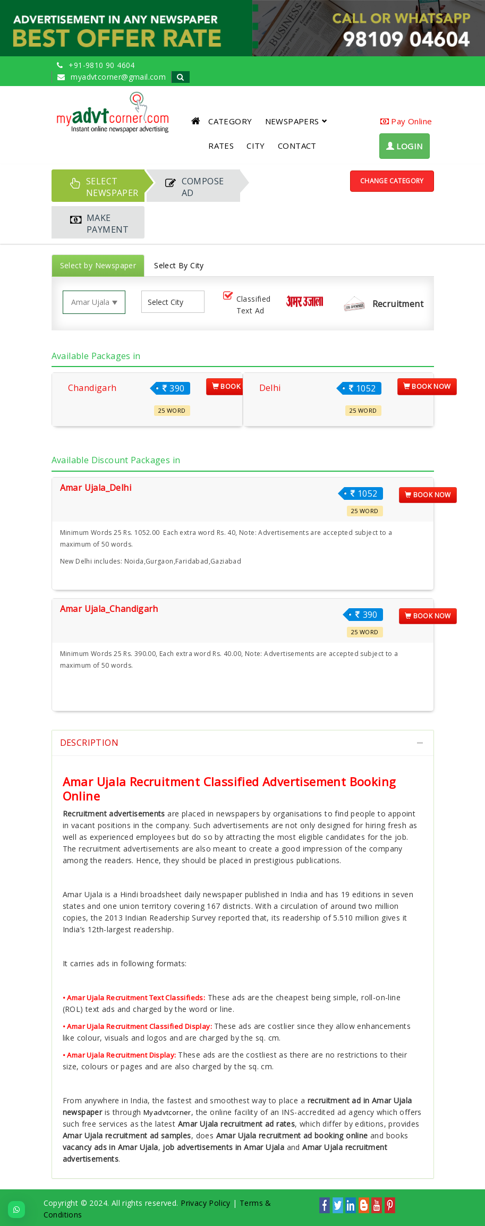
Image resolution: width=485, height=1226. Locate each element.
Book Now (236, 386)
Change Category (392, 180)
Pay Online (406, 121)
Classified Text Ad (245, 305)
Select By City (179, 265)
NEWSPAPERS (296, 121)
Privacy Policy (206, 1203)
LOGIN (404, 146)
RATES (221, 145)
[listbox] (169, 302)
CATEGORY (230, 121)
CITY (255, 145)
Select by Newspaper (98, 265)
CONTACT (297, 145)
